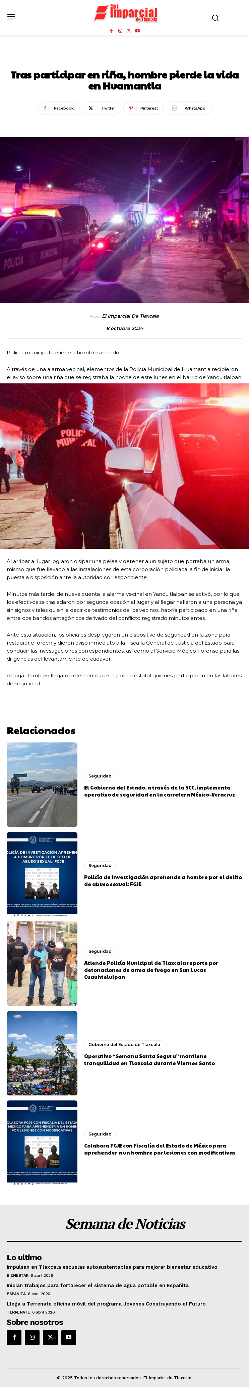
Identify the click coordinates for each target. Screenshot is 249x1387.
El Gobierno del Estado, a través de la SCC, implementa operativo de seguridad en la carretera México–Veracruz (159, 791)
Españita (16, 1293)
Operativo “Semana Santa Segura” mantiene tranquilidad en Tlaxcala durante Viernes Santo (149, 1059)
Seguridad (144, 59)
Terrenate (18, 1312)
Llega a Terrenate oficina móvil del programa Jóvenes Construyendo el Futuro (106, 1304)
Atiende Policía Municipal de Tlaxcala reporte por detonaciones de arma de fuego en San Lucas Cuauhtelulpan (151, 969)
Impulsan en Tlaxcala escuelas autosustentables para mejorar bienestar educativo (112, 1267)
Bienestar (17, 1275)
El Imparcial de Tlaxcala (130, 316)
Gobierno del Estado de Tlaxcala (124, 1044)
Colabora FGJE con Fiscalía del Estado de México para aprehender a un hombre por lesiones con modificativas (160, 1149)
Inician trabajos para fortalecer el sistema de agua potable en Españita (98, 1285)
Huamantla (105, 59)
